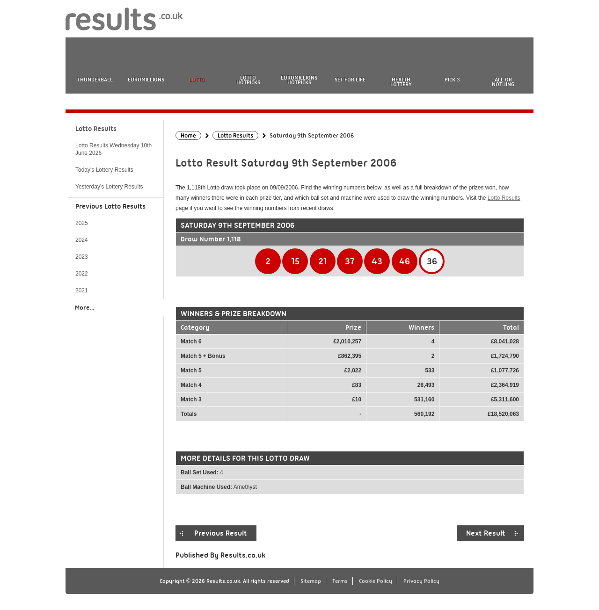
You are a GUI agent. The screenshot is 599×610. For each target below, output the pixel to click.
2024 (81, 240)
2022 (81, 273)
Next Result (485, 533)
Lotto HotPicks (248, 80)
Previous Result (220, 533)
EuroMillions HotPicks (299, 80)
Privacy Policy (421, 581)
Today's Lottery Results (104, 170)
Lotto (197, 79)
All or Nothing (503, 81)
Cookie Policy (375, 581)
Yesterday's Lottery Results (109, 186)
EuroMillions (146, 79)
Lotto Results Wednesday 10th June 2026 (113, 149)
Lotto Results (504, 198)
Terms (340, 581)
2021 (81, 290)
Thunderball (95, 79)
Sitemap (310, 581)
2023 (81, 257)
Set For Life (350, 79)
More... (84, 307)
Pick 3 (452, 79)
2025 (81, 223)
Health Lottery (401, 81)
